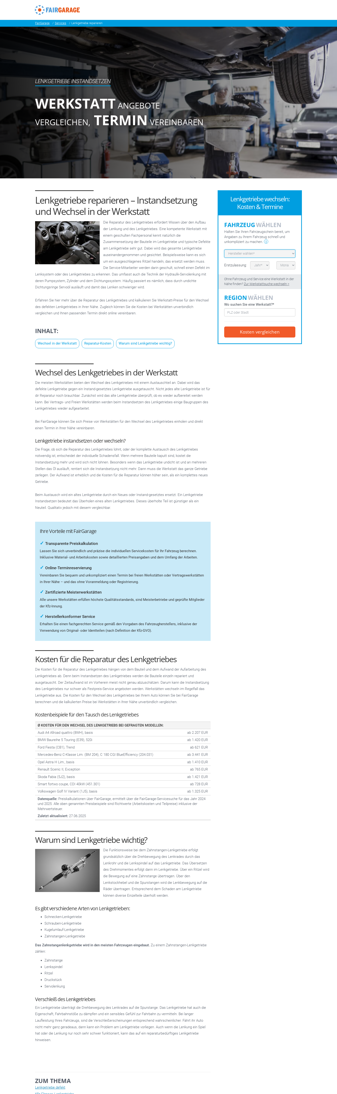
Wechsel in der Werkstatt (57, 343)
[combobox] (259, 312)
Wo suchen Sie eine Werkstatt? (249, 304)
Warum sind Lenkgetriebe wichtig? (145, 343)
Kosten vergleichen (260, 332)
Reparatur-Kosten (97, 343)
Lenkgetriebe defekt (50, 1087)
